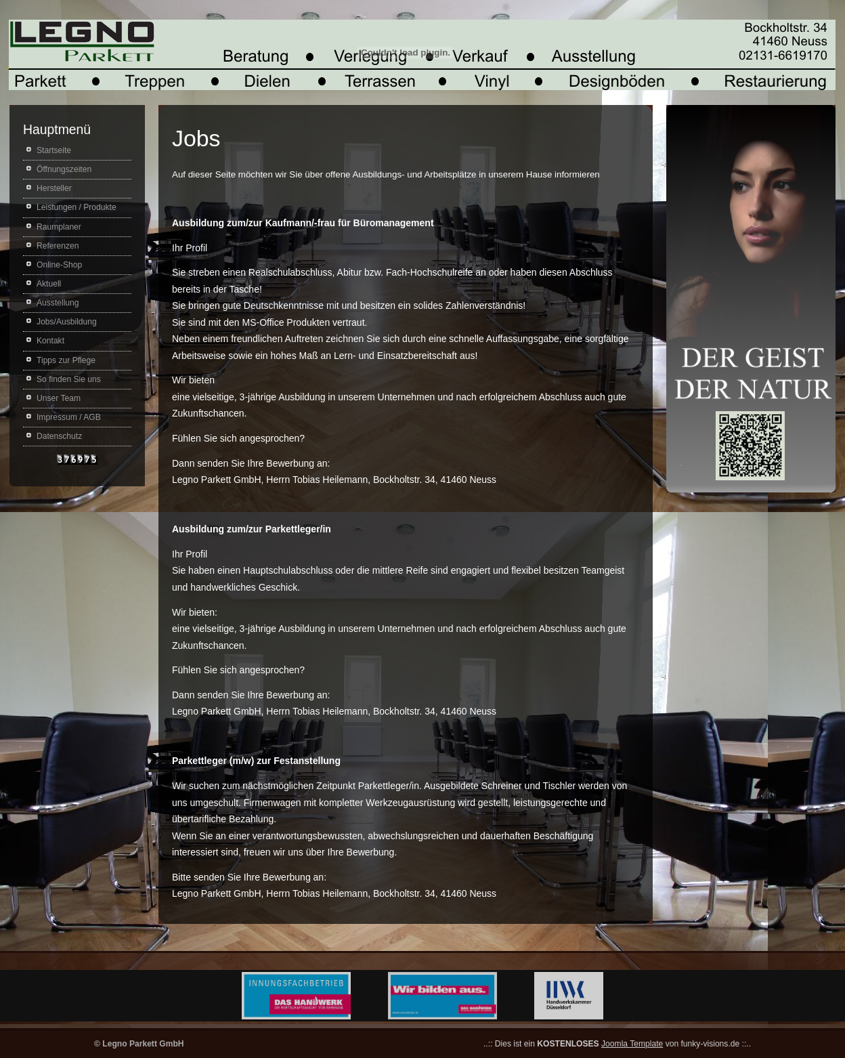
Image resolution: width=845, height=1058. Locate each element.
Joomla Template (632, 1044)
